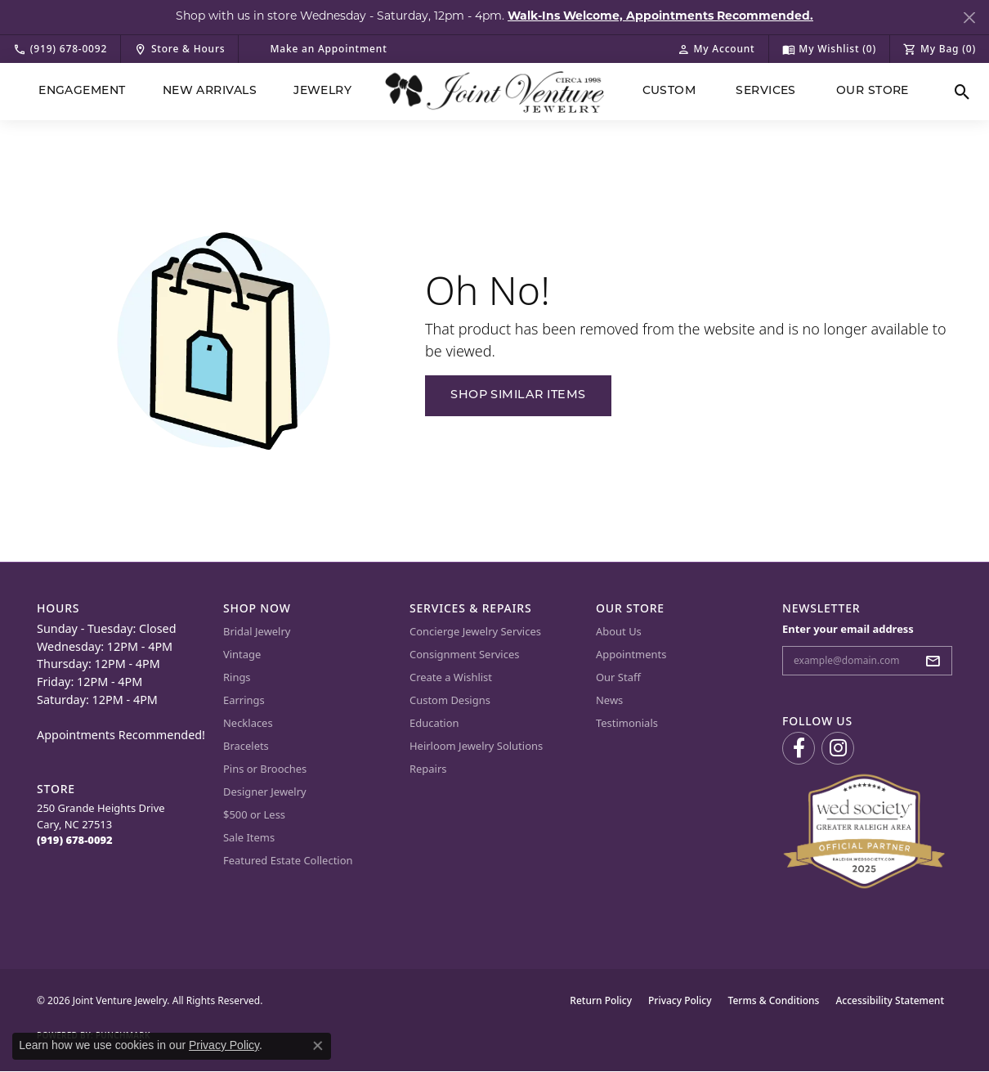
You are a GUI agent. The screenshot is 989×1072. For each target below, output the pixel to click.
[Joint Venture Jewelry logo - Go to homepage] (495, 92)
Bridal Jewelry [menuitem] (256, 631)
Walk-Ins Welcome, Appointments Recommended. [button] (660, 17)
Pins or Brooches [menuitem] (265, 768)
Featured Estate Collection (288, 860)
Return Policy (601, 1000)
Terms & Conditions (774, 1000)
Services (766, 91)
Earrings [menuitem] (244, 700)
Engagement (82, 91)
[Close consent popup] (318, 1046)
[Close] (969, 17)
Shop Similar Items (518, 395)
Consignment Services (464, 654)
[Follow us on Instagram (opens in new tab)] (837, 748)
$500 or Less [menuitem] (254, 814)
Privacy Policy (680, 1000)
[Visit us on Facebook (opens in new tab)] (798, 748)
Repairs (428, 768)
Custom (669, 91)
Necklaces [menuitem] (248, 722)
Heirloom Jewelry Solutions (476, 745)
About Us (619, 631)
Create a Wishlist (450, 677)
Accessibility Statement (889, 1000)
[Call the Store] (75, 839)
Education (434, 722)
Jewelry (322, 91)
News (609, 700)
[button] (716, 49)
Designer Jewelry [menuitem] (265, 791)
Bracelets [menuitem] (246, 745)
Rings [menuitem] (237, 677)
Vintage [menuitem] (242, 654)
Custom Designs (449, 700)
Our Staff (618, 677)
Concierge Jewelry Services (475, 631)
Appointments (631, 654)
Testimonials (627, 722)
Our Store (872, 91)
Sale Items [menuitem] (249, 837)
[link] (60, 49)
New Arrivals (210, 91)
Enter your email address (848, 628)
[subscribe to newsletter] (937, 661)
